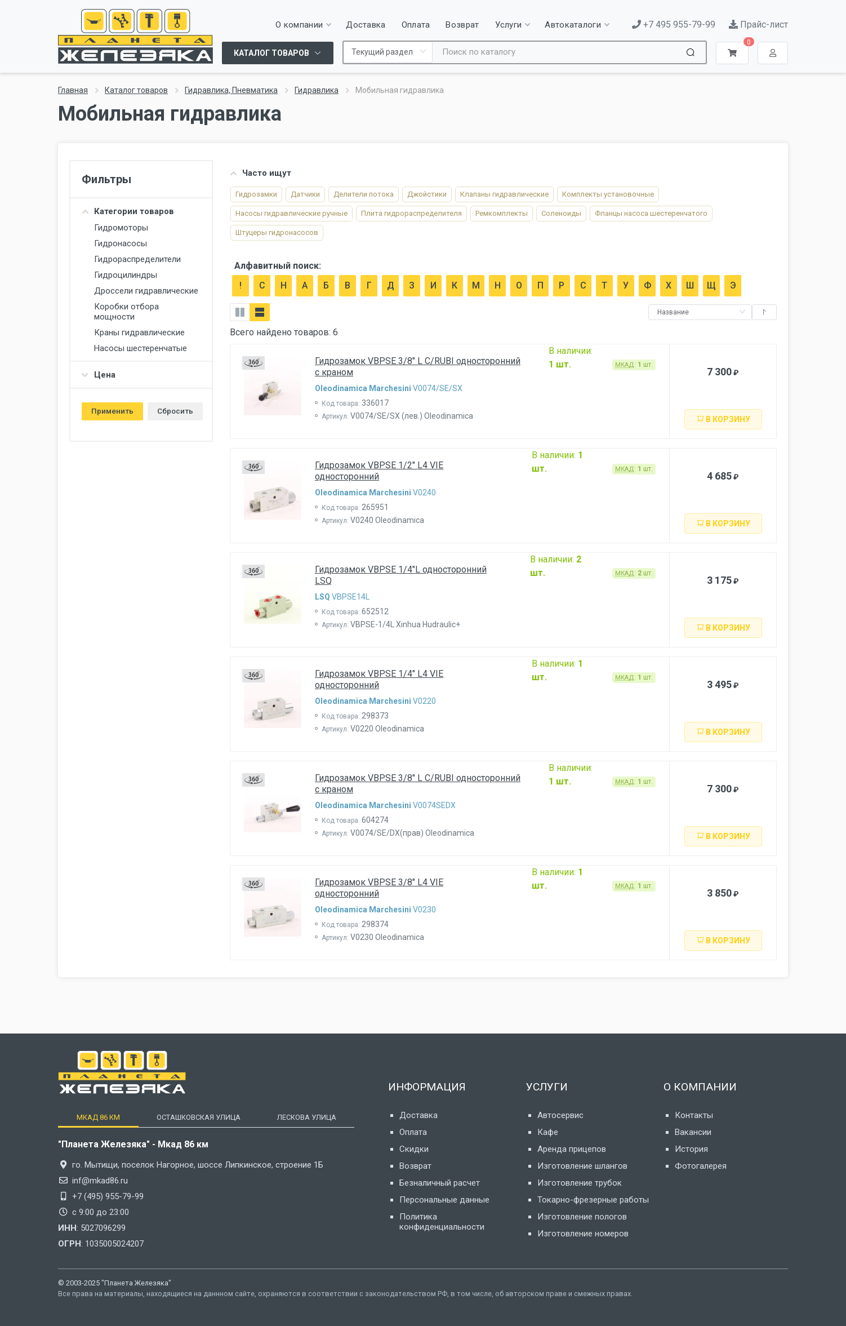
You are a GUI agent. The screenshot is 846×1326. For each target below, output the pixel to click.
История (691, 1149)
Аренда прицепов (571, 1149)
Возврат (415, 1166)
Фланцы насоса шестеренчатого (651, 213)
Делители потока (363, 194)
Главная (73, 90)
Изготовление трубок (579, 1183)
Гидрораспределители (137, 259)
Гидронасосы (120, 243)
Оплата (413, 1132)
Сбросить (175, 410)
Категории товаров (128, 211)
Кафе (547, 1132)
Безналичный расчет (439, 1183)
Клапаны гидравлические (504, 194)
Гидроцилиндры (125, 275)
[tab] (98, 1117)
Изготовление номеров (583, 1234)
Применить (112, 410)
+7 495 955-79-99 (673, 24)
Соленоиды (561, 213)
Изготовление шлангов (582, 1166)
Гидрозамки (256, 194)
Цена (98, 375)
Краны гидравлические (139, 332)
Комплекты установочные (608, 194)
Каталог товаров (136, 90)
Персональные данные (444, 1200)
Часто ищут (260, 173)
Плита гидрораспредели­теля (411, 213)
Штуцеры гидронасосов (276, 232)
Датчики (305, 194)
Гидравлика (317, 90)
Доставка (418, 1115)
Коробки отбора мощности (126, 311)
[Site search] (558, 52)
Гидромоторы (121, 228)
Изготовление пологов (582, 1217)
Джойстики (427, 194)
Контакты (694, 1115)
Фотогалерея (701, 1166)
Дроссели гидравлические (146, 291)
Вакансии (693, 1132)
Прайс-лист (758, 24)
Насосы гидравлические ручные (291, 213)
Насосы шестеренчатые (140, 348)
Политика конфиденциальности (441, 1222)
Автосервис (560, 1115)
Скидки (414, 1149)
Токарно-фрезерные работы (593, 1200)
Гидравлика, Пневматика (231, 90)
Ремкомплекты (501, 213)
